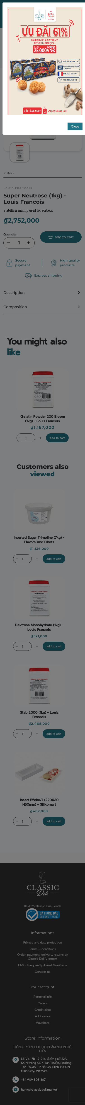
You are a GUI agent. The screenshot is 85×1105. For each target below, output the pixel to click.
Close (75, 114)
